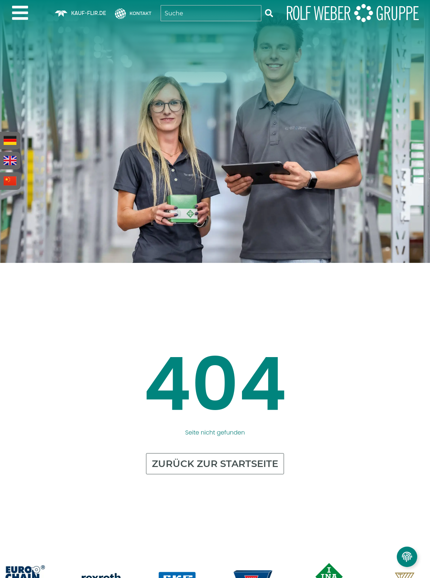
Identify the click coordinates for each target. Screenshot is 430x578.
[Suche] (269, 13)
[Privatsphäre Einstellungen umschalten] (407, 557)
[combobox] (211, 13)
